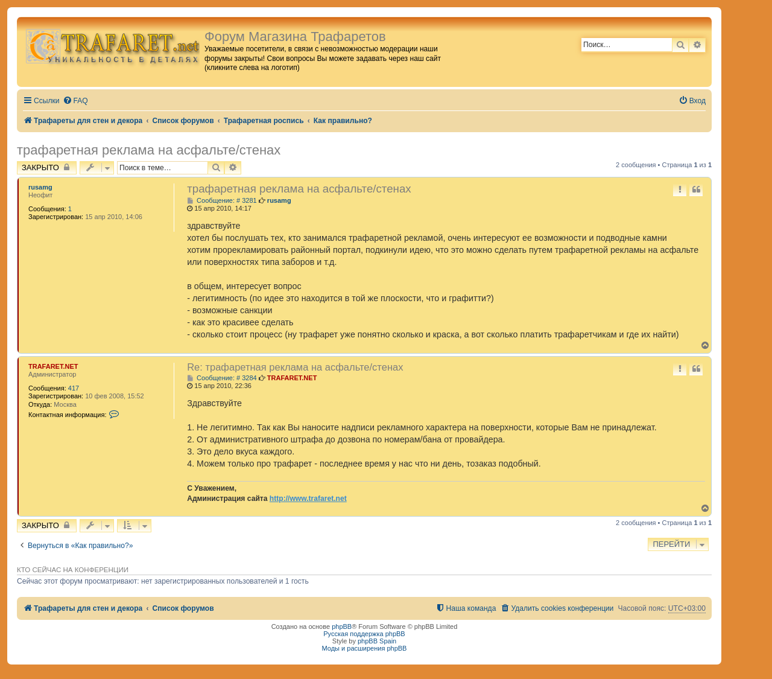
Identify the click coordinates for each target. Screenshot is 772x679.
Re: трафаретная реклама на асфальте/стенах (295, 367)
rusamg (40, 187)
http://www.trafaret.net (308, 498)
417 (73, 388)
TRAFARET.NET (53, 366)
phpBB (342, 626)
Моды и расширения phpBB (364, 648)
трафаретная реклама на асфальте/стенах (148, 150)
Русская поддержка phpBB (364, 633)
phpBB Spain (377, 641)
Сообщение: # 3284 (222, 378)
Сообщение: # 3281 (222, 201)
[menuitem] (75, 101)
